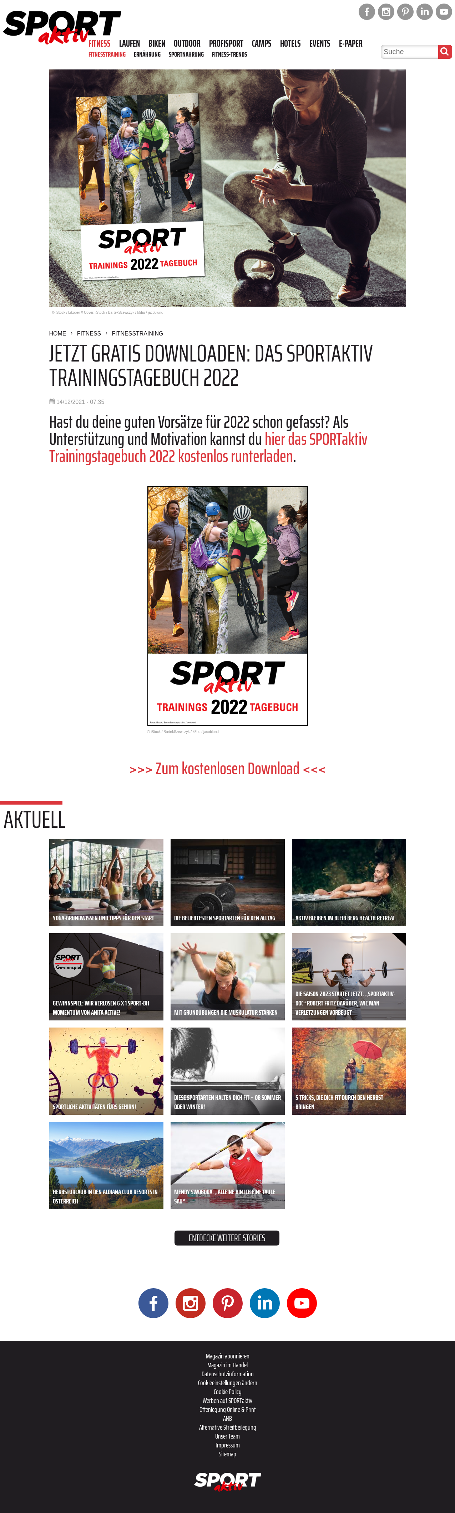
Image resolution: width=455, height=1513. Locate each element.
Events (319, 43)
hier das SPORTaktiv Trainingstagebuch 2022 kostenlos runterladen (208, 447)
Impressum (228, 1445)
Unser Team (227, 1436)
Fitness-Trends (229, 54)
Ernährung (147, 54)
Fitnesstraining (107, 54)
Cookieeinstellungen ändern (227, 1382)
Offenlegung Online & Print (227, 1409)
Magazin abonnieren (227, 1356)
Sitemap (227, 1454)
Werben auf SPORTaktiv (227, 1400)
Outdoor (187, 43)
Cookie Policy (228, 1391)
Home (57, 334)
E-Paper (351, 43)
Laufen (129, 43)
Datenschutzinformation (228, 1373)
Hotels (290, 43)
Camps (262, 43)
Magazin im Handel (227, 1365)
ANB (227, 1418)
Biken (156, 43)
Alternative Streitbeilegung (227, 1427)
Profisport (226, 43)
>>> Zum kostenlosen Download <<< (227, 768)
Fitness (100, 43)
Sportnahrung (186, 54)
